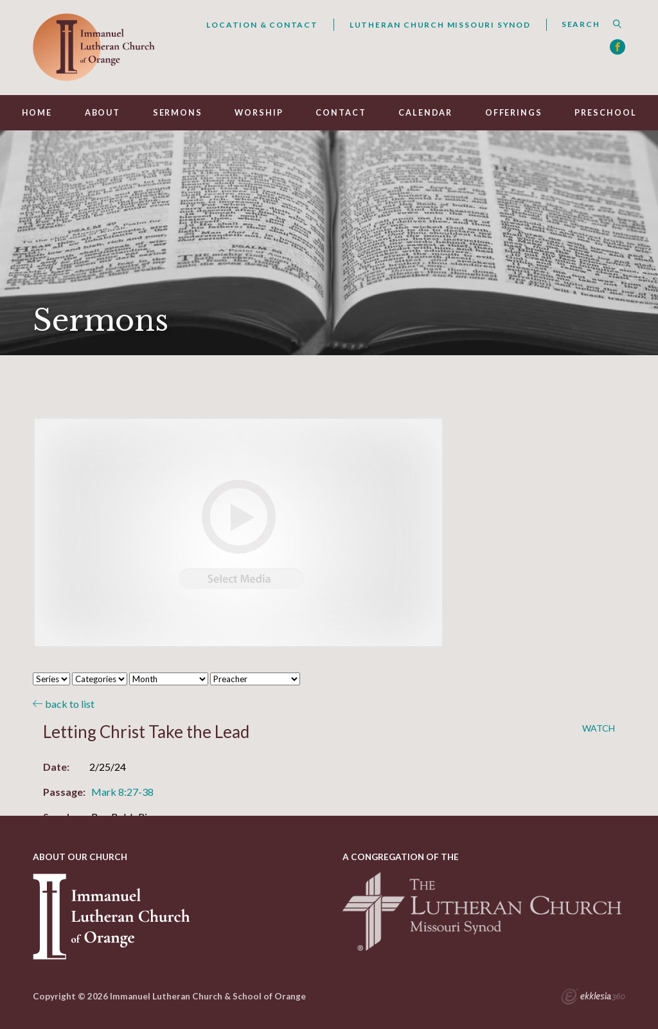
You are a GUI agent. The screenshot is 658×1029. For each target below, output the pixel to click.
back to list (63, 703)
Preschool (605, 113)
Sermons (177, 113)
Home (37, 113)
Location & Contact (261, 25)
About (102, 113)
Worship (259, 113)
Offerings (513, 113)
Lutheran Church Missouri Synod (440, 25)
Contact (341, 113)
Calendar (425, 113)
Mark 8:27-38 (122, 792)
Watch (598, 728)
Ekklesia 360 (593, 998)
